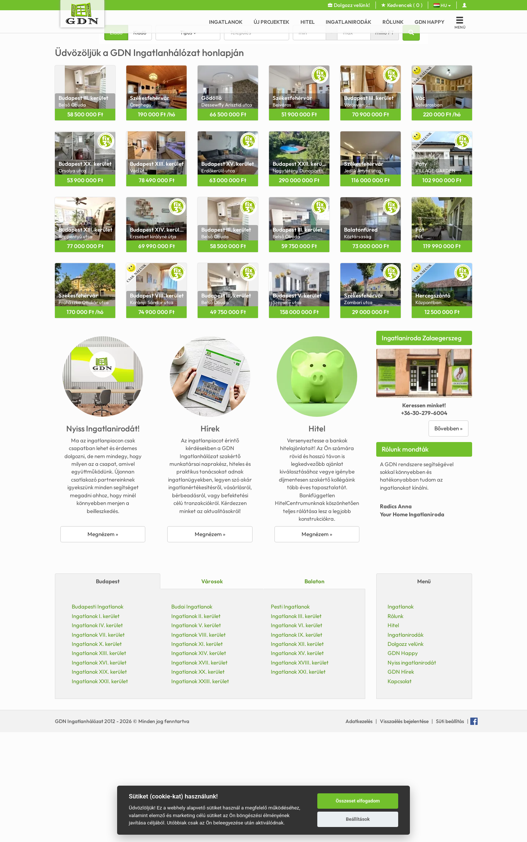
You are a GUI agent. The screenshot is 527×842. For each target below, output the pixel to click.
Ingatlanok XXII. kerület (100, 790)
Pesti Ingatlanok (290, 716)
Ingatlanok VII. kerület (98, 744)
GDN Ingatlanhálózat (79, 831)
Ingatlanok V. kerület (196, 734)
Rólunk (393, 22)
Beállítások (358, 819)
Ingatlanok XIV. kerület (198, 762)
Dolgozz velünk (405, 753)
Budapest (108, 691)
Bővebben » (448, 538)
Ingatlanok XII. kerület (297, 753)
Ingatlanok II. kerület (196, 725)
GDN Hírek (401, 781)
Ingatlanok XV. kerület (297, 762)
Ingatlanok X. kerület (97, 753)
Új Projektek (271, 22)
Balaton (314, 691)
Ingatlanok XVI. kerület (99, 772)
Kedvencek (401, 5)
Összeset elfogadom (358, 801)
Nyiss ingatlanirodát (412, 772)
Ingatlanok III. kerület (296, 725)
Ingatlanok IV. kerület (97, 734)
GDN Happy (430, 22)
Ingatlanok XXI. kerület (298, 781)
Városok (212, 691)
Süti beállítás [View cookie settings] (450, 831)
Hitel (307, 22)
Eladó (116, 142)
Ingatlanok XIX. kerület (99, 781)
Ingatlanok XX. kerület (198, 781)
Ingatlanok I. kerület (96, 725)
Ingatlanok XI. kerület (197, 753)
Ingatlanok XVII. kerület (199, 772)
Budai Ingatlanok (191, 716)
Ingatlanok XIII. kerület (99, 762)
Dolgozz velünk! (349, 5)
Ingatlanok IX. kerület (296, 744)
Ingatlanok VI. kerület (296, 734)
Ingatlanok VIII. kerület (198, 744)
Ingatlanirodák (348, 22)
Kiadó (139, 142)
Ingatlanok (226, 22)
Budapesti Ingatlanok (97, 716)
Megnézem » (102, 643)
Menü (424, 691)
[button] (21, 88)
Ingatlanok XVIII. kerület (300, 772)
